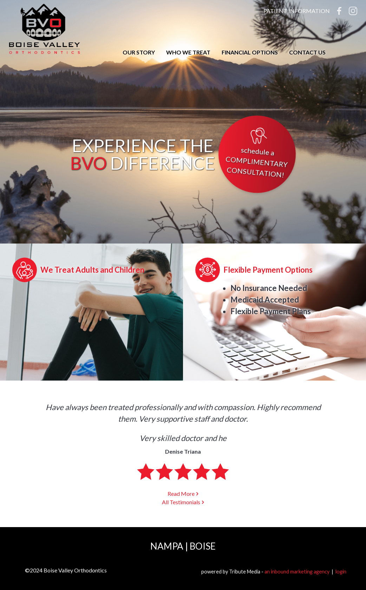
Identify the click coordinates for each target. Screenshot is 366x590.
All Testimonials (181, 502)
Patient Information (296, 10)
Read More (181, 493)
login (340, 572)
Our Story (139, 52)
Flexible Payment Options (268, 269)
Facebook (339, 11)
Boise (203, 546)
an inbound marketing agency (296, 572)
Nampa (166, 546)
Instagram (353, 11)
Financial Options (250, 52)
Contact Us (307, 52)
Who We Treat (188, 52)
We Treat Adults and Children (92, 269)
